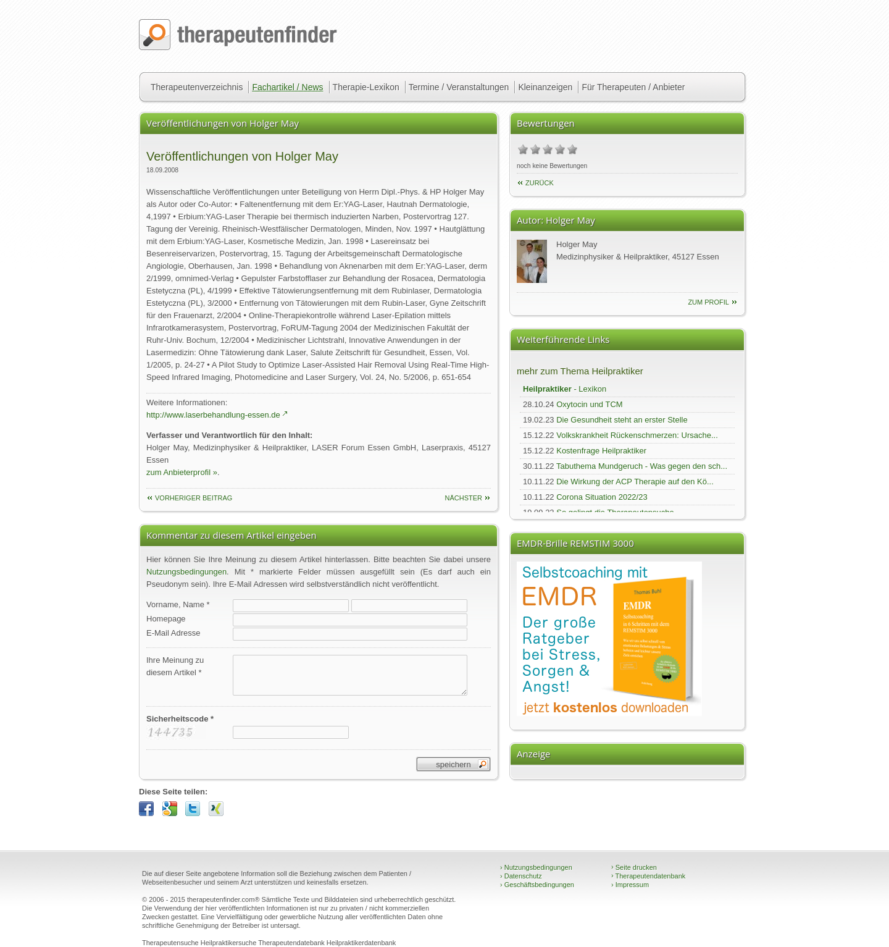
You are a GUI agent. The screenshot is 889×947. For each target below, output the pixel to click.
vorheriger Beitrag (193, 498)
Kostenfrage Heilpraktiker (601, 450)
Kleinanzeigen (545, 87)
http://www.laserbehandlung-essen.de (213, 414)
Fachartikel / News (287, 87)
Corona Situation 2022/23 (601, 497)
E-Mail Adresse (173, 633)
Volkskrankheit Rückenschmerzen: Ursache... (637, 435)
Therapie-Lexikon (366, 87)
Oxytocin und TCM (589, 404)
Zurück (539, 183)
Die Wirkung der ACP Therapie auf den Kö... (635, 481)
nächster (463, 498)
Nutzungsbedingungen (186, 571)
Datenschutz (521, 876)
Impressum (630, 884)
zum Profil (708, 302)
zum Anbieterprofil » (181, 472)
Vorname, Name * (178, 604)
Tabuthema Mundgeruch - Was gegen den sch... (641, 466)
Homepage (166, 618)
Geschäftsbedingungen (537, 884)
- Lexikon (564, 389)
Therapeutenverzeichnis (197, 87)
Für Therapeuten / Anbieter (633, 87)
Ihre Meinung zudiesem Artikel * (175, 666)
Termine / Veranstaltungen (459, 87)
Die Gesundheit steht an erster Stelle (621, 419)
